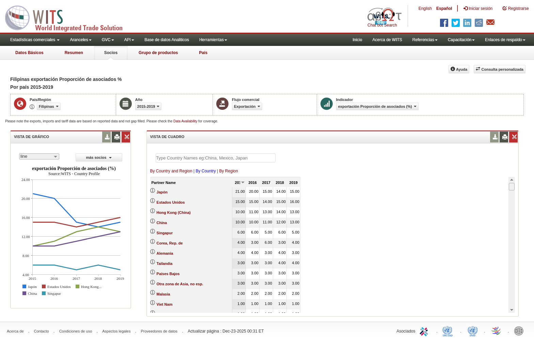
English (425, 8)
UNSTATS (473, 330)
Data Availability (185, 121)
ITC (425, 330)
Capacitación (461, 39)
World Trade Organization (496, 330)
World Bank (520, 330)
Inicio (357, 39)
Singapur (165, 233)
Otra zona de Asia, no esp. (180, 284)
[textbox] (216, 158)
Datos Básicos (29, 52)
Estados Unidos (171, 202)
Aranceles (80, 39)
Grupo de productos (158, 52)
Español (444, 8)
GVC (108, 39)
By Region (228, 171)
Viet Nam (165, 304)
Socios (110, 52)
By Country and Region (171, 171)
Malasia (163, 294)
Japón (162, 192)
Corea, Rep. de (170, 243)
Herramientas (213, 39)
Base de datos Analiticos (166, 39)
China (162, 223)
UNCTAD (449, 330)
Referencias (425, 39)
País (203, 52)
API (129, 39)
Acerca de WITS (387, 39)
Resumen (74, 52)
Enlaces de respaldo (505, 39)
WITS (68, 17)
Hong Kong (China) (174, 212)
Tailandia (165, 263)
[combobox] (39, 156)
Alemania (165, 253)
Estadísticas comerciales (35, 39)
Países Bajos (168, 274)
